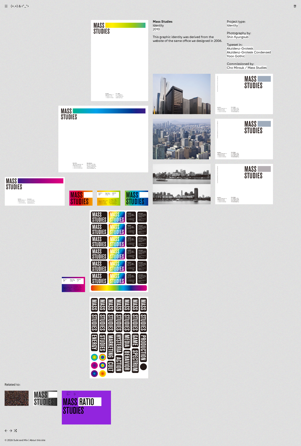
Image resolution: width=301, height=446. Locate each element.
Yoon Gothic (236, 56)
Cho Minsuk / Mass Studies (247, 68)
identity (232, 25)
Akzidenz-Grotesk (240, 48)
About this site (37, 440)
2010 (156, 29)
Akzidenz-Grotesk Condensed (249, 52)
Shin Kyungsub (237, 37)
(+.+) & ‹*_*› (20, 6)
